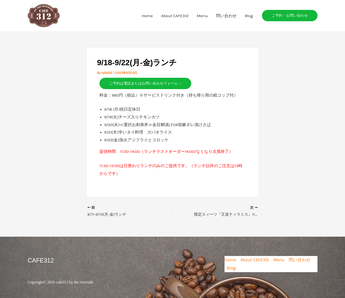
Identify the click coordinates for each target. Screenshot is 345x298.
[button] (289, 15)
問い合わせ (226, 15)
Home (147, 15)
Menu (202, 15)
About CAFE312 (175, 15)
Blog (249, 15)
